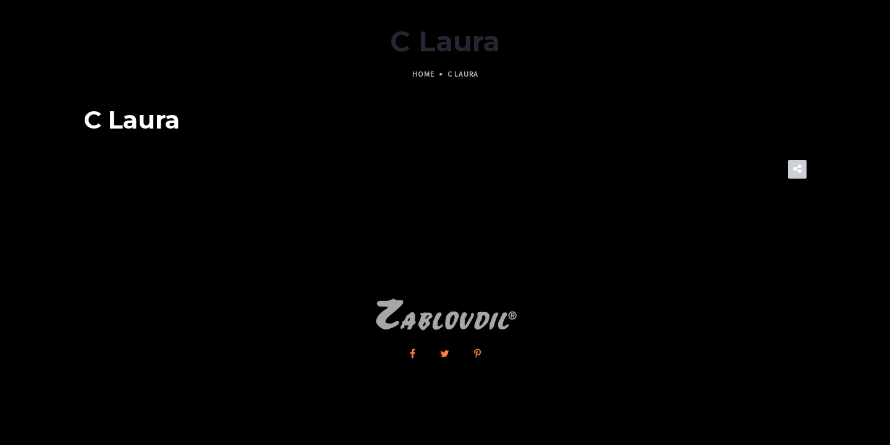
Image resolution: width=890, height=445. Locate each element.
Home (423, 73)
